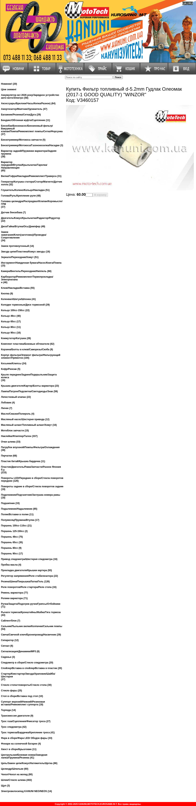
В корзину (100, 194)
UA (184, 3)
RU (190, 3)
